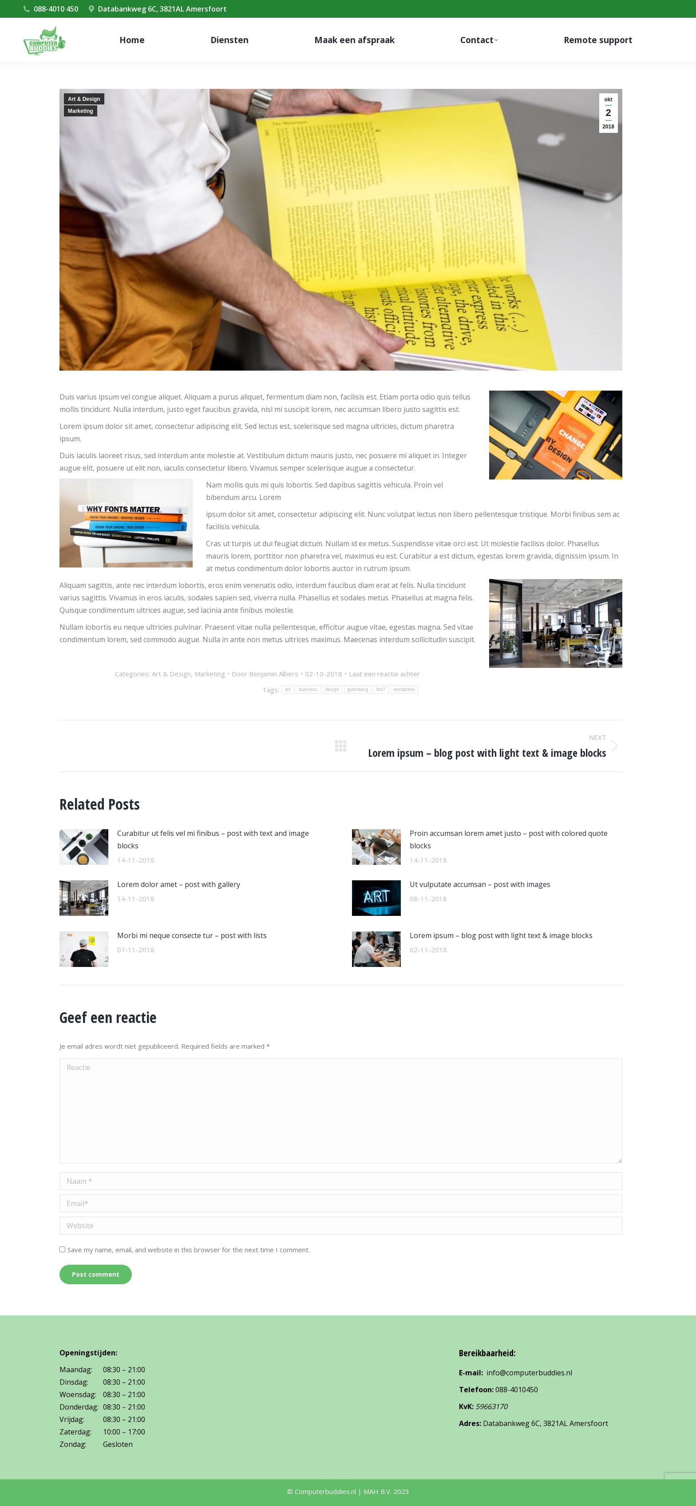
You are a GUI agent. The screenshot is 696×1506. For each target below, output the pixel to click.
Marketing (80, 111)
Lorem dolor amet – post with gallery (178, 884)
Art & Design (84, 99)
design (332, 689)
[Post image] (83, 847)
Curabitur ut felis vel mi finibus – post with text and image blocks (213, 839)
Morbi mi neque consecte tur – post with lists (192, 935)
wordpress (404, 689)
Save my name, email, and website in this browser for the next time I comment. (188, 1249)
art (288, 689)
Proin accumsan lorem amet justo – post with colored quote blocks (509, 839)
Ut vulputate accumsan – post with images (480, 884)
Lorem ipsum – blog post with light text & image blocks (501, 935)
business (308, 689)
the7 (381, 689)
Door (265, 673)
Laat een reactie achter (384, 673)
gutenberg (357, 689)
